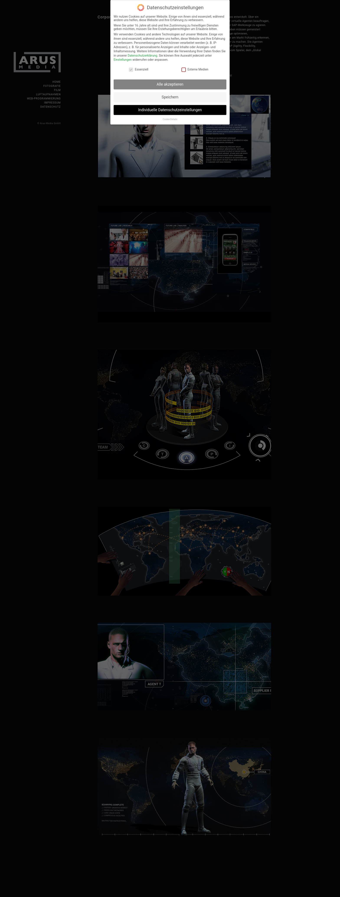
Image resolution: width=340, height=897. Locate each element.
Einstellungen (123, 56)
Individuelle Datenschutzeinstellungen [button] (170, 106)
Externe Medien (194, 66)
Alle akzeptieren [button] (170, 80)
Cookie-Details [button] (170, 115)
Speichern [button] (170, 93)
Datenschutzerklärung (142, 51)
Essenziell (138, 66)
